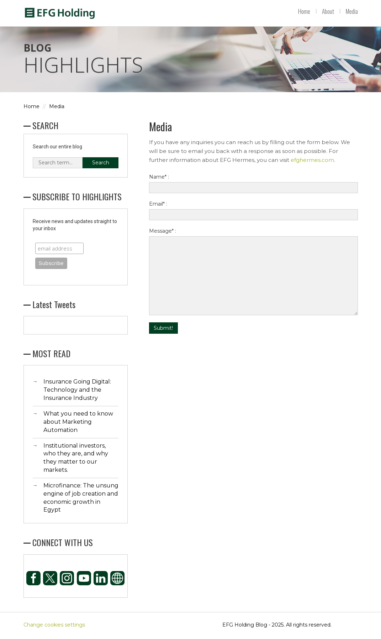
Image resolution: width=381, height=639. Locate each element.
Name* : (159, 179)
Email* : (158, 206)
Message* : (162, 233)
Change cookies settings (54, 626)
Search (100, 164)
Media (352, 11)
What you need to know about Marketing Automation (78, 423)
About (328, 11)
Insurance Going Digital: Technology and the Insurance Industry (77, 391)
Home (304, 11)
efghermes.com (312, 162)
